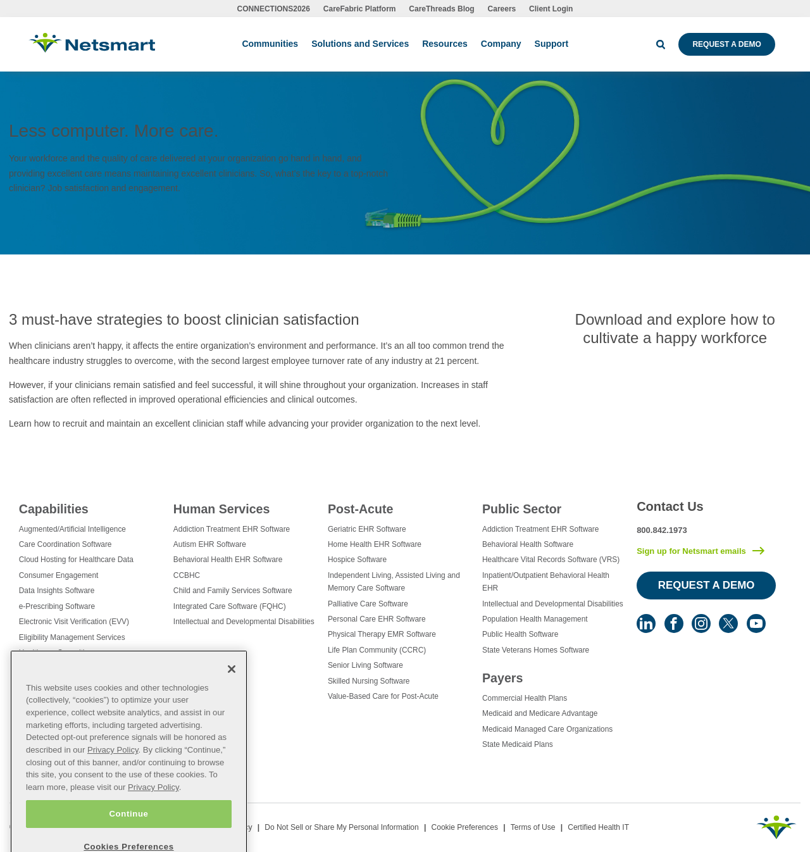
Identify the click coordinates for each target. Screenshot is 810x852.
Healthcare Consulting (56, 652)
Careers (502, 8)
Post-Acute (360, 509)
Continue (128, 834)
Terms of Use (533, 827)
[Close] (232, 689)
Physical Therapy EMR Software (382, 634)
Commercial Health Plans (524, 698)
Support (552, 44)
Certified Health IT (598, 827)
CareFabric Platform (359, 8)
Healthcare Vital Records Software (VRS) (551, 559)
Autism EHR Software (209, 544)
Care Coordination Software (65, 544)
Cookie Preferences (465, 827)
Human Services (221, 509)
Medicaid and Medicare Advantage (539, 713)
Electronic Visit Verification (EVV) (74, 621)
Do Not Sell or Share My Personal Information (341, 827)
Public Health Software (520, 634)
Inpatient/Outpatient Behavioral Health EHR (545, 581)
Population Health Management (535, 619)
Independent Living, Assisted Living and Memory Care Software (394, 581)
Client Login (551, 8)
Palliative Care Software (368, 603)
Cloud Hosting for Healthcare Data (76, 559)
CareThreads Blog (441, 8)
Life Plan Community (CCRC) (377, 650)
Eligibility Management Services (72, 637)
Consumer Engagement (59, 575)
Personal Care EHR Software (377, 619)
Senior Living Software (365, 665)
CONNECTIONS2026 (273, 8)
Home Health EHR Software (374, 544)
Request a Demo (726, 44)
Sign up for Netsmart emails (691, 551)
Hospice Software (357, 559)
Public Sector (521, 509)
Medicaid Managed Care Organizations (547, 729)
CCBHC (186, 575)
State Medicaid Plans (517, 744)
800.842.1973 (662, 530)
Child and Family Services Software (232, 590)
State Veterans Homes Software (535, 650)
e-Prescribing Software (57, 606)
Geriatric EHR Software (367, 529)
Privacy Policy (113, 770)
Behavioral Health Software (527, 544)
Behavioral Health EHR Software (228, 559)
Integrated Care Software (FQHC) (229, 606)
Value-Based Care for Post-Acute (383, 696)
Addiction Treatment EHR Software (231, 529)
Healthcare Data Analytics (62, 667)
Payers (502, 678)
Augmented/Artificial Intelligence (72, 529)
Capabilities (54, 509)
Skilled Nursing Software (369, 681)
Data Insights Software (57, 590)
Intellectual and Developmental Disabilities (244, 621)
